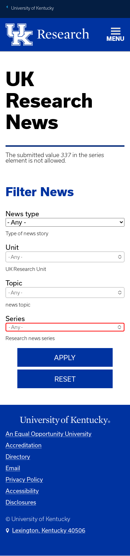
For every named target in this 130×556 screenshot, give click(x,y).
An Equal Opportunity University (49, 433)
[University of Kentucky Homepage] (65, 420)
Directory (18, 456)
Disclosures (21, 502)
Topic (14, 283)
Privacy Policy (24, 479)
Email (13, 468)
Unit (12, 247)
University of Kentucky (32, 8)
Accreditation (24, 445)
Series (15, 318)
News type (22, 214)
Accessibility (22, 490)
